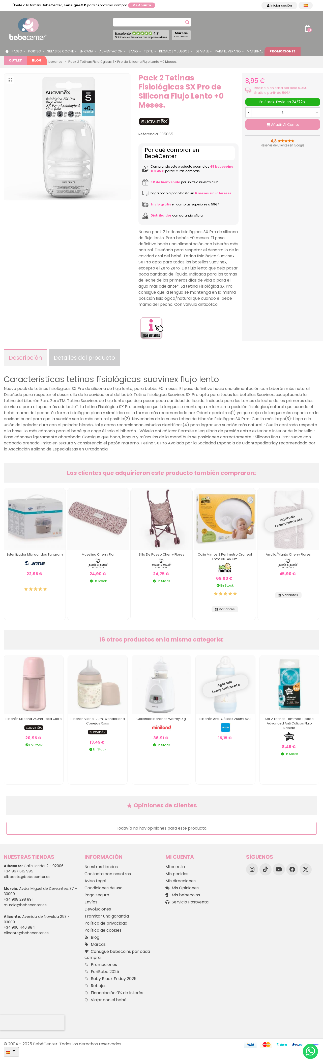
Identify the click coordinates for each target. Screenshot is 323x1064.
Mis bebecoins (182, 895)
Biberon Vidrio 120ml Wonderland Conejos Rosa (98, 721)
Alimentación (111, 51)
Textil (148, 51)
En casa (86, 51)
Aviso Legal (95, 881)
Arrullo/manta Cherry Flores (288, 554)
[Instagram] (252, 869)
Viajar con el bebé (105, 1000)
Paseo (17, 51)
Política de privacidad (105, 923)
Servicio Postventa (187, 902)
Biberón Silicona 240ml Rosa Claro (34, 719)
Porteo (34, 51)
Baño (133, 51)
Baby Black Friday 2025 (110, 979)
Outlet (15, 60)
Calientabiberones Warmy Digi (161, 719)
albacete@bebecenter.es (27, 876)
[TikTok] (265, 869)
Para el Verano (228, 51)
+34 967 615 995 (18, 871)
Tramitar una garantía (106, 916)
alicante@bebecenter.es (26, 932)
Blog (37, 60)
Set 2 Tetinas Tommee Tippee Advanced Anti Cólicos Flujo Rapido (289, 723)
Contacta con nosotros (107, 874)
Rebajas (95, 986)
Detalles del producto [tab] (84, 358)
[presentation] (32, 1022)
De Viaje (202, 51)
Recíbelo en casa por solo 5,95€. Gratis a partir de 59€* (281, 90)
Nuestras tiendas (101, 867)
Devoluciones (97, 909)
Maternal (255, 51)
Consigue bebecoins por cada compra (117, 954)
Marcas (181, 34)
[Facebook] (292, 869)
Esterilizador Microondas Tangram (35, 554)
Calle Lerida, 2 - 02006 (34, 865)
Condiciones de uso (103, 888)
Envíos (90, 902)
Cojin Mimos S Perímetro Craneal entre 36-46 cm (225, 556)
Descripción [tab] (25, 358)
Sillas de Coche (60, 51)
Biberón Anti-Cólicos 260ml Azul (225, 719)
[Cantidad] (282, 112)
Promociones (283, 51)
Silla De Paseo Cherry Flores (161, 554)
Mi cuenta (175, 867)
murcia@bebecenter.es (25, 904)
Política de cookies (103, 930)
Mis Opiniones (182, 888)
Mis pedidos (176, 874)
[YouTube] (279, 869)
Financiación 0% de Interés (113, 993)
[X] (306, 869)
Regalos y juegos (174, 51)
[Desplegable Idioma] (306, 5)
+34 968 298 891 (18, 899)
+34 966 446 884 (19, 927)
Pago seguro (96, 895)
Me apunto (141, 5)
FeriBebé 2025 (101, 972)
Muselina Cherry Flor (98, 554)
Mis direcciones (180, 881)
